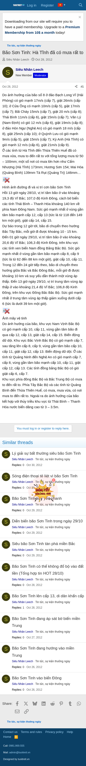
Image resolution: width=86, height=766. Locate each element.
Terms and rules (31, 732)
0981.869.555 (16, 745)
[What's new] (71, 5)
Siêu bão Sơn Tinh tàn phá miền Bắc (43, 544)
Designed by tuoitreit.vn (16, 759)
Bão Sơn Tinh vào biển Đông (36, 678)
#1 (82, 86)
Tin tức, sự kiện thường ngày (52, 459)
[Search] (80, 5)
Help (70, 732)
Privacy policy (54, 732)
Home (7, 736)
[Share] (76, 87)
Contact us (10, 732)
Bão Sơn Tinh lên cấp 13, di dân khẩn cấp (48, 596)
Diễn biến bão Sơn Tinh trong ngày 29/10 (47, 521)
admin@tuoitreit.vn (19, 752)
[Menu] (6, 5)
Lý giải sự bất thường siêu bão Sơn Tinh (46, 453)
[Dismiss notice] (79, 17)
